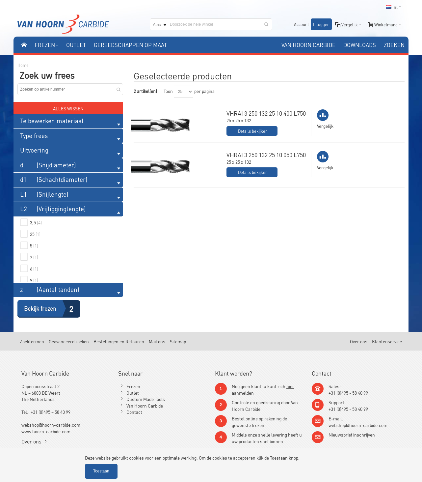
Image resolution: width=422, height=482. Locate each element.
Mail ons (157, 341)
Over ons (358, 341)
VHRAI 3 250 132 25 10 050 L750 (266, 154)
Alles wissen (68, 108)
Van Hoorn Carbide (144, 405)
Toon (168, 91)
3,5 (36, 222)
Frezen (133, 386)
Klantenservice (387, 341)
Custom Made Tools (145, 399)
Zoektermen (32, 341)
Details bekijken (253, 131)
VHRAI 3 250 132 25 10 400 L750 (266, 113)
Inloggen (321, 24)
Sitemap (178, 341)
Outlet (132, 392)
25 (35, 234)
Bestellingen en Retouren (118, 341)
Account (301, 24)
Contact (134, 412)
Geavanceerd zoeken (69, 341)
